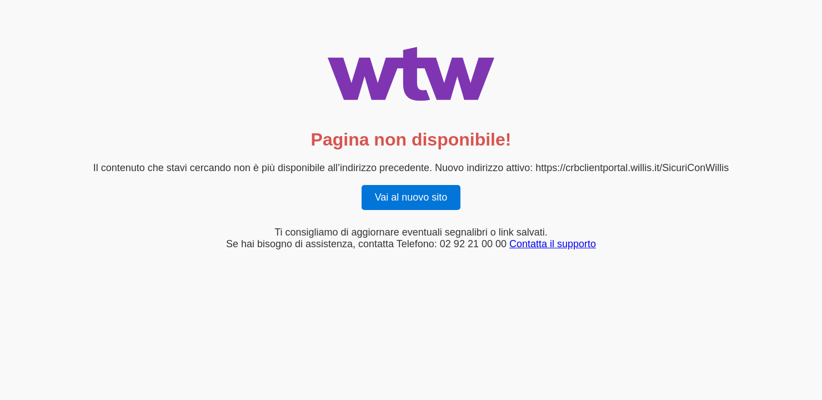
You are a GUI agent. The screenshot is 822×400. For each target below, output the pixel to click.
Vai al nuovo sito (411, 197)
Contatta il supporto (552, 243)
